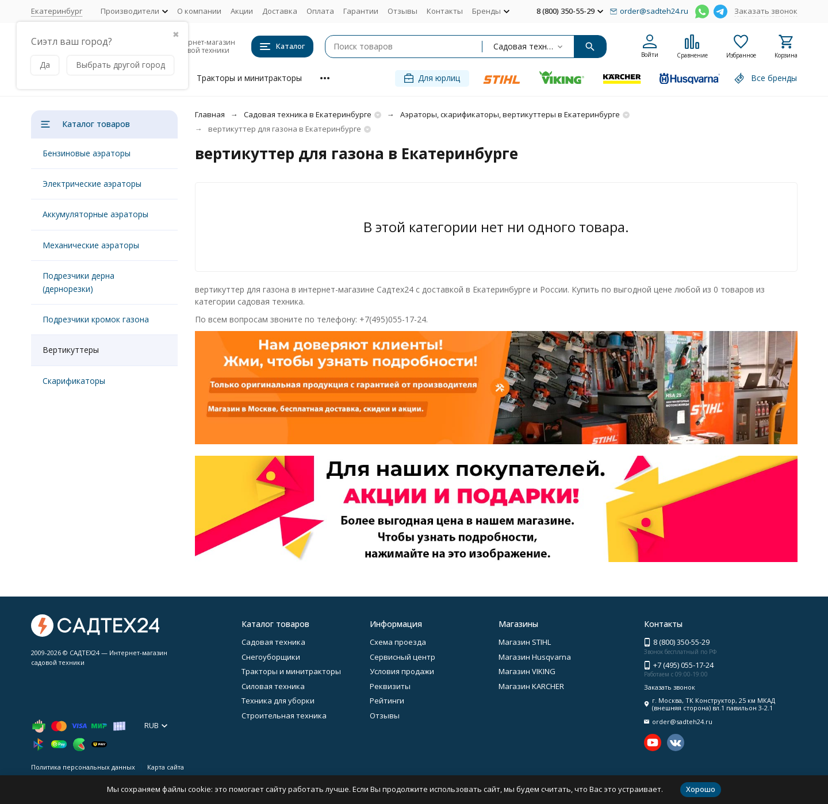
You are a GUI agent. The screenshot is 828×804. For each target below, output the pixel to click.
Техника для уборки (278, 700)
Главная (210, 114)
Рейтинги (387, 700)
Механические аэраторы (91, 245)
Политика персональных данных (83, 767)
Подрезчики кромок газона (96, 319)
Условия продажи (402, 671)
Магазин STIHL (525, 642)
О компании (199, 11)
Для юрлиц (432, 77)
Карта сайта (165, 767)
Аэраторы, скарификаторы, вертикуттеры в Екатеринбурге (510, 114)
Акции (242, 11)
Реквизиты (390, 686)
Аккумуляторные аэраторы (95, 214)
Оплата (320, 11)
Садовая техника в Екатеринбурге (307, 114)
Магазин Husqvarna (535, 657)
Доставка (279, 11)
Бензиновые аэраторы (87, 153)
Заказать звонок (766, 11)
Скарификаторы (74, 380)
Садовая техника (273, 642)
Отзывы (402, 11)
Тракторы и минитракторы (249, 77)
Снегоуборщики (270, 657)
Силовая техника (273, 686)
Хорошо (700, 789)
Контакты (445, 11)
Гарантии (360, 11)
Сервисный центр (402, 657)
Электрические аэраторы (92, 183)
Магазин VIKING (527, 671)
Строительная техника (284, 715)
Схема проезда (398, 642)
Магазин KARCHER (531, 686)
